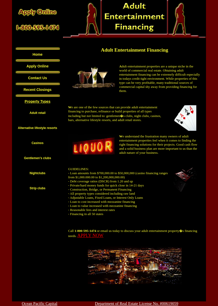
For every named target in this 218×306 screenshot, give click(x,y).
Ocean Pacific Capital (39, 303)
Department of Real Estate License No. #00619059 (136, 303)
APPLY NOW (90, 235)
